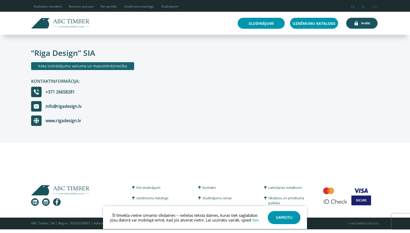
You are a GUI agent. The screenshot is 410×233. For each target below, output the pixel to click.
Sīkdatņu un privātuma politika (286, 201)
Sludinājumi (169, 6)
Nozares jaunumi (81, 6)
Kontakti (209, 187)
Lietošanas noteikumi (285, 187)
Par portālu (109, 6)
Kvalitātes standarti (48, 6)
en (375, 6)
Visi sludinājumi (148, 187)
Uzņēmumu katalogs (139, 6)
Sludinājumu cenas (217, 198)
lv (353, 6)
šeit (255, 220)
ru (364, 6)
